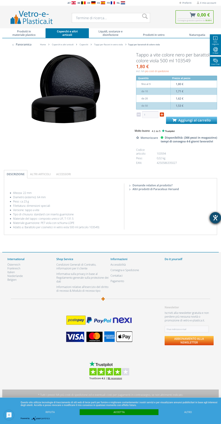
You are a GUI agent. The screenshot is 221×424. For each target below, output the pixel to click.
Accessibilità (118, 264)
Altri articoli (40, 174)
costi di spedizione (76, 395)
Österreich (13, 264)
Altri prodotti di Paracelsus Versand (154, 189)
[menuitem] (9, 3)
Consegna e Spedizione (124, 270)
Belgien (11, 280)
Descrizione (16, 174)
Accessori (63, 174)
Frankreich (13, 268)
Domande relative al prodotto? (151, 185)
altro (188, 412)
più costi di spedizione (157, 71)
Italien (11, 272)
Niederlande (15, 276)
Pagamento (117, 281)
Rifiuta (50, 412)
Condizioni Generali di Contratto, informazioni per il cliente (76, 266)
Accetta (119, 412)
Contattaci (116, 275)
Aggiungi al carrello (191, 120)
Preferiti (185, 2)
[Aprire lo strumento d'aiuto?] (215, 217)
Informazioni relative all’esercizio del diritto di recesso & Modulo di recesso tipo (82, 289)
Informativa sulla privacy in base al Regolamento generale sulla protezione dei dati (82, 277)
